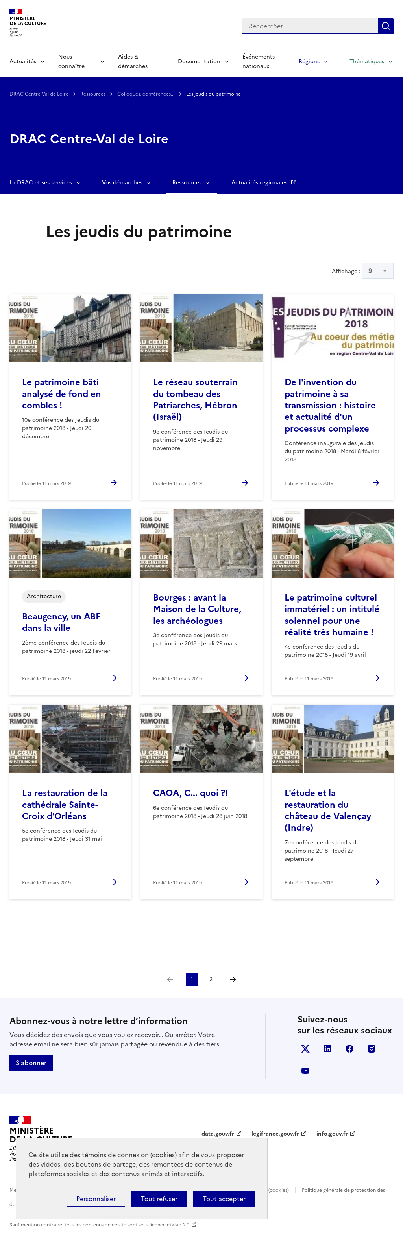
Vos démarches (122, 182)
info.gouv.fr (332, 1134)
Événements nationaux (258, 61)
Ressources (93, 93)
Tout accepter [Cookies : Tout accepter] (224, 1199)
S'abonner (31, 1063)
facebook (349, 1049)
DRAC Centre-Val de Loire (39, 93)
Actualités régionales (260, 182)
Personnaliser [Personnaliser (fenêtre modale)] (96, 1199)
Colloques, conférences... (146, 93)
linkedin (327, 1049)
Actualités (22, 61)
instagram (371, 1049)
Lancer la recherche (386, 26)
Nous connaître (71, 61)
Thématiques (366, 61)
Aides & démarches (133, 61)
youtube (305, 1071)
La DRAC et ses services (40, 182)
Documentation (199, 61)
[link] (170, 979)
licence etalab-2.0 (169, 1224)
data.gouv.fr (218, 1134)
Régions (309, 61)
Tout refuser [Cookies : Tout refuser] (159, 1199)
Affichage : (363, 271)
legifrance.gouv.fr (275, 1134)
